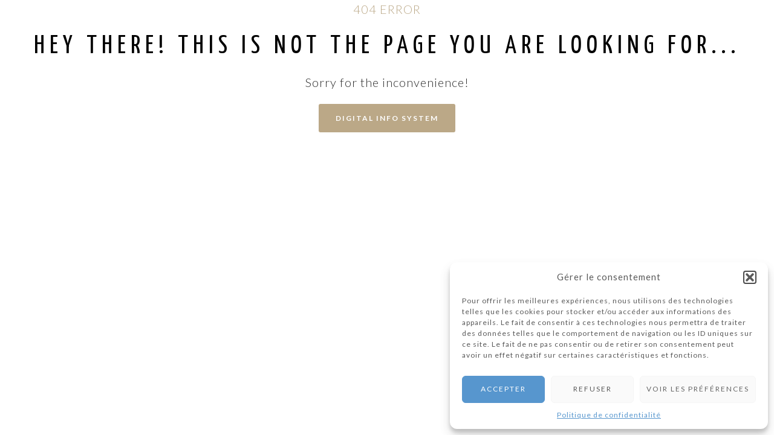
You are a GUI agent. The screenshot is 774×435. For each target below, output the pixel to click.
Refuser (592, 388)
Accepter (503, 388)
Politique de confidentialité (609, 414)
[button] (750, 277)
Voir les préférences (697, 388)
